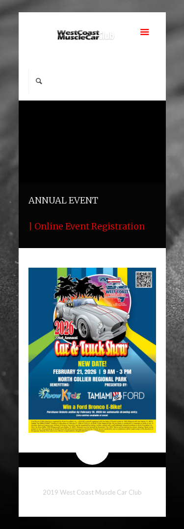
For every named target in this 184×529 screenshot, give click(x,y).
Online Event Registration (89, 226)
